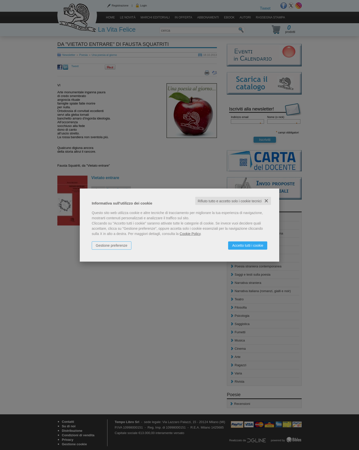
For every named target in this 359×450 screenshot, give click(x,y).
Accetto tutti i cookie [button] (247, 245)
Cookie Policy (190, 233)
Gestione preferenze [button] (111, 245)
